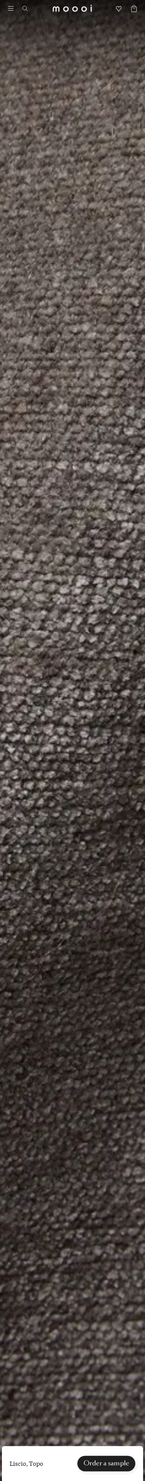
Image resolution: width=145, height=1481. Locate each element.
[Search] (28, 9)
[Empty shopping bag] (131, 9)
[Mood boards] (118, 9)
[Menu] (10, 9)
